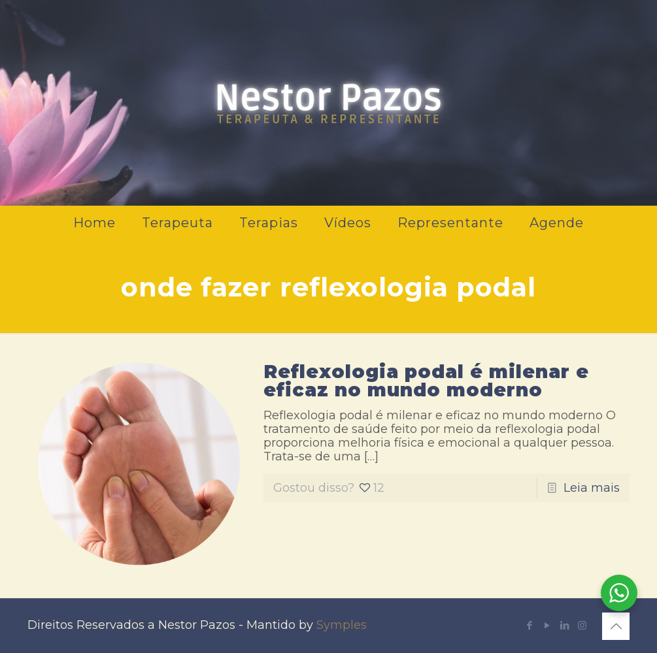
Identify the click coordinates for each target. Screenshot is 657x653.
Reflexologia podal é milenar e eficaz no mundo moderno (426, 380)
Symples (341, 625)
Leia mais (592, 488)
